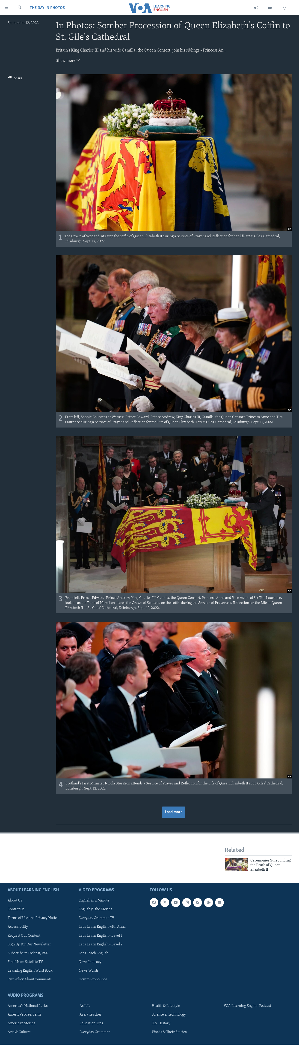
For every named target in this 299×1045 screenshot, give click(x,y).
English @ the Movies (95, 909)
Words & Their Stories (169, 1032)
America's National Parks (28, 1006)
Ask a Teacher (91, 1014)
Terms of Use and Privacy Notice (33, 918)
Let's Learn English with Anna (102, 927)
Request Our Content (24, 935)
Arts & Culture (19, 1032)
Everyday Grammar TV (96, 918)
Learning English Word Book (30, 970)
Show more (68, 60)
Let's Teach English (93, 953)
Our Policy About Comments (30, 979)
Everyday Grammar (95, 1032)
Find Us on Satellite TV (25, 962)
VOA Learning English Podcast (247, 1006)
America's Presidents (24, 1014)
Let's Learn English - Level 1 (100, 935)
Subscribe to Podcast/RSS (28, 953)
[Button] (15, 79)
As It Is (85, 1006)
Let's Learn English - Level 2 (100, 944)
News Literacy (90, 962)
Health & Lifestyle (166, 1006)
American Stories (21, 1023)
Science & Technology (169, 1014)
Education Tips (91, 1023)
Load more (173, 812)
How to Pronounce (93, 979)
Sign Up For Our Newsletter (29, 944)
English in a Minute (94, 900)
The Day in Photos (47, 8)
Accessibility (18, 927)
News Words (89, 970)
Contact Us (16, 909)
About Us (15, 900)
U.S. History (161, 1023)
